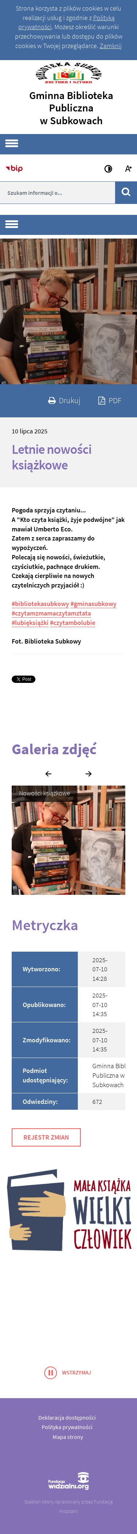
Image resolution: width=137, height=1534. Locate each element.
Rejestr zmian (46, 1137)
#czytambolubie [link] (72, 622)
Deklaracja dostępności (67, 1417)
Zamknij (111, 46)
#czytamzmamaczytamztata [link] (51, 613)
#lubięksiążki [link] (30, 622)
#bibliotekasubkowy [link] (40, 603)
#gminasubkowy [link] (94, 603)
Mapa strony (68, 1436)
